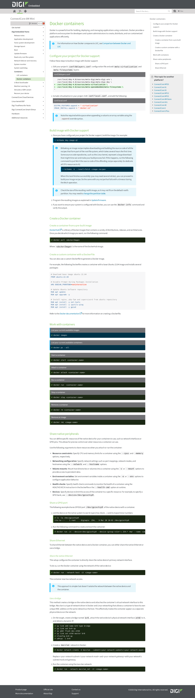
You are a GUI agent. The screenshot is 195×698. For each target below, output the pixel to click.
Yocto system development (29, 42)
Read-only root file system (24, 57)
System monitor (20, 64)
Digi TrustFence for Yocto (28, 105)
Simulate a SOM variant (22, 90)
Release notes (29, 35)
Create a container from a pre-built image (168, 41)
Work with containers (161, 55)
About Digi (48, 693)
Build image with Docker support (165, 31)
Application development (29, 39)
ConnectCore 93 (160, 90)
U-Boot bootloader (29, 82)
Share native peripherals (162, 59)
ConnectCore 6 (160, 108)
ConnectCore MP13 (161, 93)
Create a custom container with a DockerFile (167, 49)
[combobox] (153, 11)
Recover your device (21, 93)
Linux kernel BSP (28, 101)
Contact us (76, 689)
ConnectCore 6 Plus (161, 111)
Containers (29, 71)
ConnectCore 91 (160, 87)
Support (75, 693)
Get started (28, 27)
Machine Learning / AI (29, 86)
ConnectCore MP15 (161, 96)
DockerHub (54, 230)
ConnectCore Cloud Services (28, 97)
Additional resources (28, 117)
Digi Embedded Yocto (28, 31)
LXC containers (22, 75)
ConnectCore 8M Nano (162, 99)
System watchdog (20, 68)
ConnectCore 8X (160, 105)
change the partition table (94, 193)
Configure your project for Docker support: (165, 25)
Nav (180, 11)
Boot (29, 50)
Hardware (28, 113)
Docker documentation (69, 313)
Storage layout (29, 46)
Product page (21, 689)
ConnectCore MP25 (161, 84)
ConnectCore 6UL (161, 102)
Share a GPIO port (161, 63)
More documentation (24, 693)
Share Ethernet (160, 68)
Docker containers (24, 79)
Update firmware (29, 53)
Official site (48, 689)
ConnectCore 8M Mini (22, 19)
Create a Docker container (162, 35)
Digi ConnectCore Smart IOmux (28, 109)
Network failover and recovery (25, 61)
